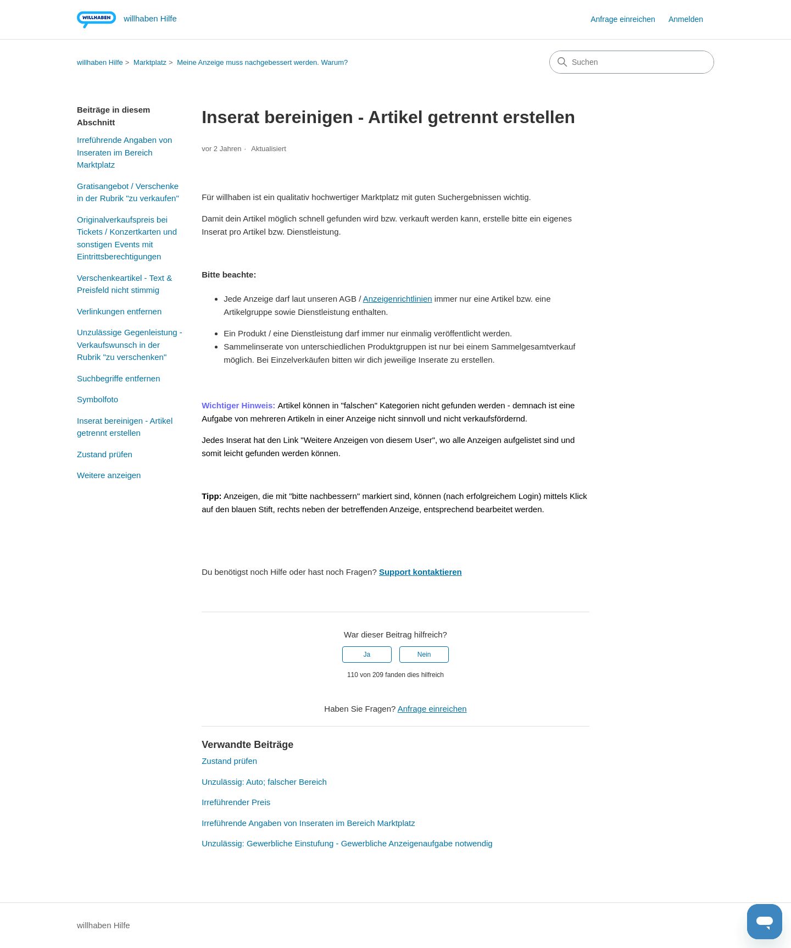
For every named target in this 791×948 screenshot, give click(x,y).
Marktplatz (149, 62)
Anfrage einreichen (623, 19)
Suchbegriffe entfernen (118, 378)
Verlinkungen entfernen (119, 311)
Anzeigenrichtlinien (397, 298)
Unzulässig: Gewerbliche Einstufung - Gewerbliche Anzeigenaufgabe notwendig (347, 843)
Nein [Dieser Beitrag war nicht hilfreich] (424, 654)
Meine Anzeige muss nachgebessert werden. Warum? (262, 62)
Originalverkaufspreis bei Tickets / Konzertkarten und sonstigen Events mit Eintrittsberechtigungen (127, 238)
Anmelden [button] (686, 19)
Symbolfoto (97, 399)
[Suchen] (632, 62)
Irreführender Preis (236, 802)
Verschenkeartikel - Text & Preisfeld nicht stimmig (124, 284)
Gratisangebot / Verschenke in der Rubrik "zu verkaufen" (128, 192)
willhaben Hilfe (100, 62)
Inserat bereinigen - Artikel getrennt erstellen (124, 427)
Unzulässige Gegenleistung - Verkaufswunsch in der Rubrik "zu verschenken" (129, 345)
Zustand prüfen (104, 454)
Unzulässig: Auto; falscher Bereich (264, 781)
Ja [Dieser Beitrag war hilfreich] (367, 654)
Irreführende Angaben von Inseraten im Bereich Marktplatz (124, 152)
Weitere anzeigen (109, 475)
